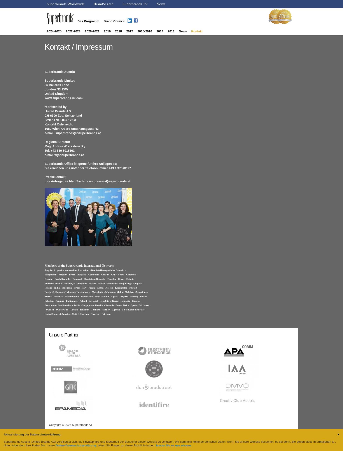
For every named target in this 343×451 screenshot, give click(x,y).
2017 (129, 31)
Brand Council (114, 21)
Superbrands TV (135, 4)
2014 (159, 31)
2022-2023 (73, 31)
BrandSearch (104, 4)
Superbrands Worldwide (66, 4)
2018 (118, 31)
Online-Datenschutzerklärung (76, 445)
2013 (171, 31)
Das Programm (88, 21)
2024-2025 (54, 31)
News (161, 4)
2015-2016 (144, 31)
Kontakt (197, 31)
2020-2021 (92, 31)
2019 (107, 31)
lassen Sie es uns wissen (173, 445)
